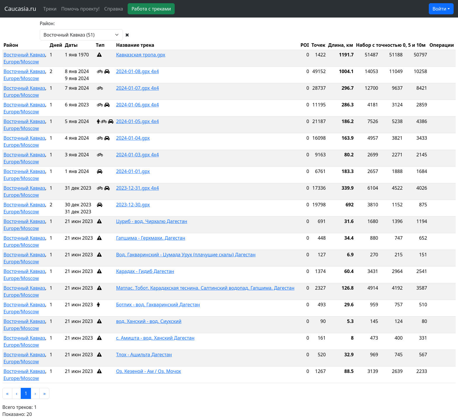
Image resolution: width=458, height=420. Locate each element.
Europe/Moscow (21, 61)
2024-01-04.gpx (133, 138)
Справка (113, 9)
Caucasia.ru (20, 9)
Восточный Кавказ (24, 54)
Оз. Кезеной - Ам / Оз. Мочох (148, 371)
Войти (439, 9)
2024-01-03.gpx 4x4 (137, 154)
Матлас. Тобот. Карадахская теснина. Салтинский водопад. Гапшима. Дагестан (205, 288)
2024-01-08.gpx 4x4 (137, 71)
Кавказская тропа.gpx (140, 54)
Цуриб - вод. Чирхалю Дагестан (151, 221)
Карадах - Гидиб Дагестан (145, 271)
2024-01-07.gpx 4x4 (137, 88)
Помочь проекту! (80, 9)
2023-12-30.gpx (133, 204)
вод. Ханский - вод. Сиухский (148, 321)
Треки (49, 9)
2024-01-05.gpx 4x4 (137, 121)
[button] (7, 393)
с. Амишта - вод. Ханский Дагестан (155, 338)
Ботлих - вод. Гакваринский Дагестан (158, 304)
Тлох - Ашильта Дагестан (144, 354)
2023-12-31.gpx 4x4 (137, 188)
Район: (47, 23)
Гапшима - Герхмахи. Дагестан (150, 238)
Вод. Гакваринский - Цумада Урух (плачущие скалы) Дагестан (185, 254)
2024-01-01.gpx (133, 171)
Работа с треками (151, 9)
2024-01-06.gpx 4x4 (137, 104)
